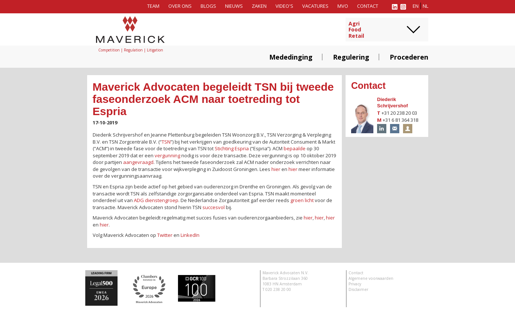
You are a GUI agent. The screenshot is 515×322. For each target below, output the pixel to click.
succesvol (213, 207)
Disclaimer (358, 289)
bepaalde (295, 148)
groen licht (302, 200)
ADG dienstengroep (156, 200)
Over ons (180, 6)
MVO (342, 6)
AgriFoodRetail (356, 30)
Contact (367, 6)
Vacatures (315, 6)
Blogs (208, 6)
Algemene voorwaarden (371, 278)
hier (275, 169)
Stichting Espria (232, 148)
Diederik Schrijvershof (392, 102)
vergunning (167, 155)
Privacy (355, 283)
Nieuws (234, 6)
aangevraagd (138, 162)
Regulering (351, 57)
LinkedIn (190, 235)
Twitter (164, 235)
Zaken (259, 6)
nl (425, 6)
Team (153, 6)
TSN (166, 141)
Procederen (409, 57)
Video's (284, 6)
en (416, 6)
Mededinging (291, 57)
